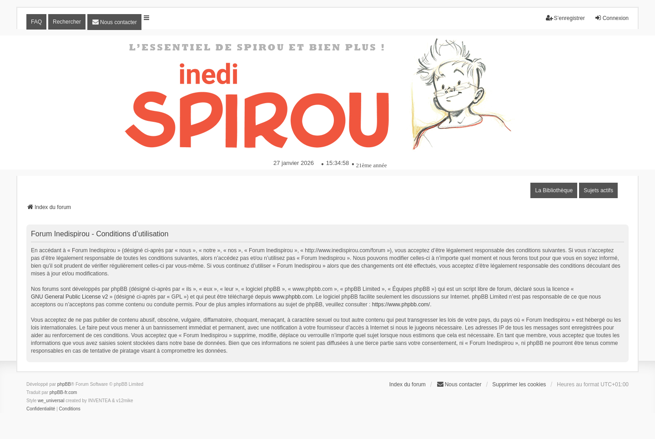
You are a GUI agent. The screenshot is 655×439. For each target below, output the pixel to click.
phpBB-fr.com (63, 392)
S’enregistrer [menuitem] (565, 18)
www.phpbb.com (292, 297)
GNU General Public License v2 (69, 297)
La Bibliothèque (554, 190)
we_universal (51, 400)
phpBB (64, 384)
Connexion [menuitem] (612, 18)
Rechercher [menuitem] (67, 22)
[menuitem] (114, 22)
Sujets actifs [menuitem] (598, 190)
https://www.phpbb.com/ (401, 304)
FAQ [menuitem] (36, 22)
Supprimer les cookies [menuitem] (519, 384)
